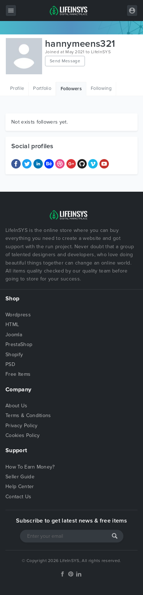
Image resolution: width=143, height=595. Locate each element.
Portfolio (42, 88)
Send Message (65, 60)
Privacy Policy (21, 426)
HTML (12, 324)
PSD (10, 364)
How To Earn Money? (30, 467)
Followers (71, 89)
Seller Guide (19, 477)
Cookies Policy (22, 435)
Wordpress (18, 315)
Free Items (17, 374)
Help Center (19, 486)
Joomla (13, 335)
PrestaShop (18, 344)
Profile (17, 88)
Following (101, 88)
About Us (16, 406)
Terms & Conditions (28, 415)
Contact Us (18, 497)
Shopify (14, 354)
